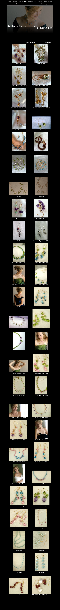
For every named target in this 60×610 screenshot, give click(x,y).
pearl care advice (14, 3)
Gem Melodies (23, 1)
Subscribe (48, 42)
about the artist (33, 3)
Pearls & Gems (32, 1)
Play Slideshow (31, 42)
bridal (45, 1)
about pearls (23, 3)
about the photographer (44, 3)
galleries (15, 1)
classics (40, 1)
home (9, 1)
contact (50, 1)
